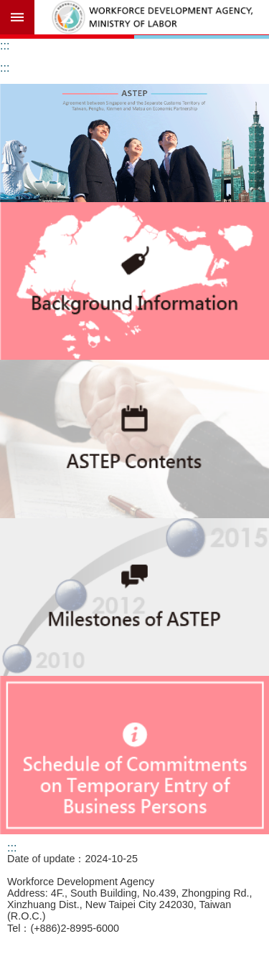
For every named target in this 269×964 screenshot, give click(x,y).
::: (4, 45)
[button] (134, 143)
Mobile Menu (17, 17)
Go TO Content (7, 7)
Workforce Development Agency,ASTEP (151, 17)
